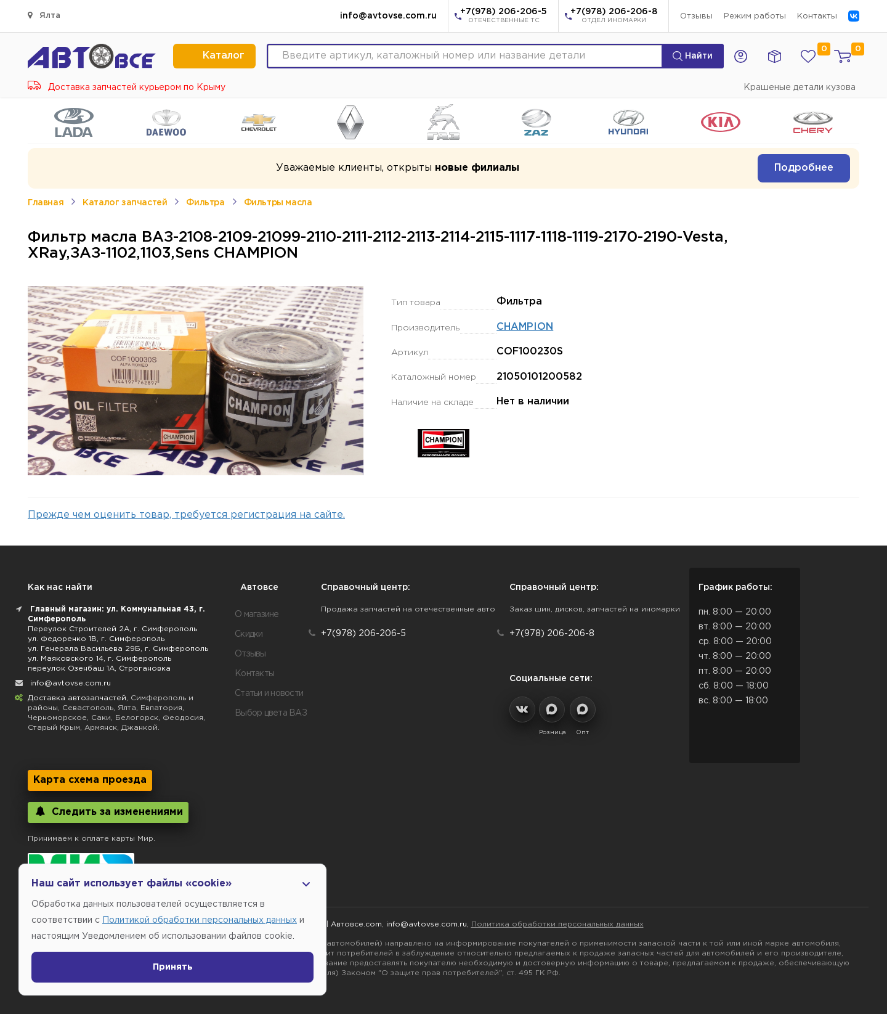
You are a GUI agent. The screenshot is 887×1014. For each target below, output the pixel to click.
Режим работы (755, 16)
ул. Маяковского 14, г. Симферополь (99, 658)
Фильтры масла (278, 202)
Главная (45, 202)
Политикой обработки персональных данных (199, 920)
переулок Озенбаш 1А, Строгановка (99, 668)
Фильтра (205, 202)
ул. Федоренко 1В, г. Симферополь (96, 639)
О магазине (257, 614)
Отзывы (696, 16)
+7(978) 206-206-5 (503, 16)
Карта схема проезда (90, 780)
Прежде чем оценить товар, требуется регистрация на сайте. (186, 515)
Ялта (44, 15)
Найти (693, 56)
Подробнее (803, 168)
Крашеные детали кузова (799, 87)
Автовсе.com (356, 924)
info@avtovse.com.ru (388, 16)
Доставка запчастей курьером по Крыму (126, 87)
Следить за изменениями (108, 811)
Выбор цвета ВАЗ (271, 713)
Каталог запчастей (125, 202)
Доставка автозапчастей (77, 698)
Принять (173, 967)
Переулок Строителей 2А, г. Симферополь (112, 629)
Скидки (249, 634)
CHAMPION (524, 327)
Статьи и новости (269, 693)
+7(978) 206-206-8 (613, 16)
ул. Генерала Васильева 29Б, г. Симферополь (118, 648)
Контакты (817, 16)
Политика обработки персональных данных (557, 924)
